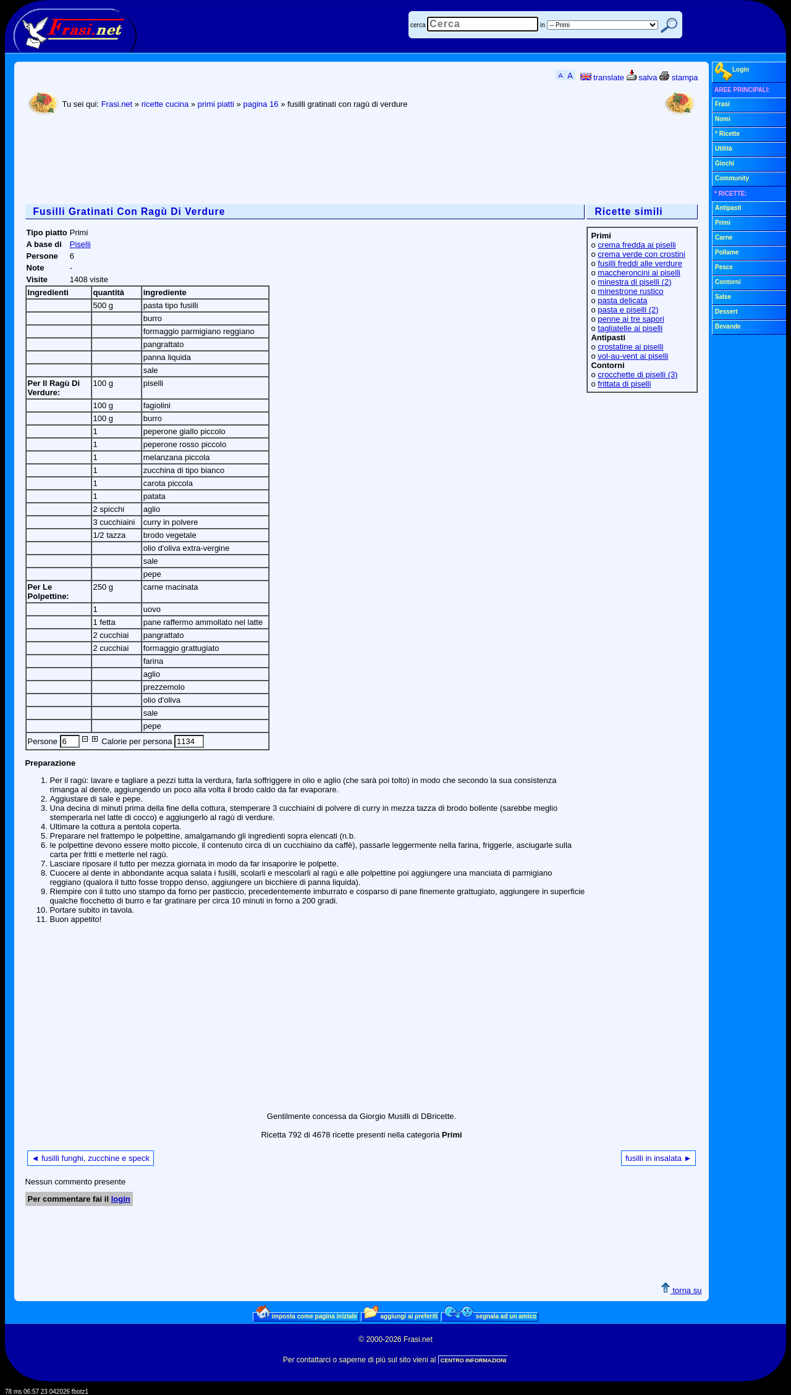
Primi (722, 222)
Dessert (726, 311)
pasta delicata (622, 300)
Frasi (722, 104)
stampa (678, 77)
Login (732, 71)
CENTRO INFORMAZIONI (474, 1360)
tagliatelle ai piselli (630, 328)
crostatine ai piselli (630, 346)
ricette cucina (165, 104)
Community (732, 178)
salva (642, 77)
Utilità (723, 148)
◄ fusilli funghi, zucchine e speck (91, 1158)
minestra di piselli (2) (634, 282)
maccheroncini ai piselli (639, 272)
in (542, 25)
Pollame (726, 252)
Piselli (80, 244)
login (120, 1199)
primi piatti (216, 104)
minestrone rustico (630, 291)
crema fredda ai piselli (636, 244)
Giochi (724, 163)
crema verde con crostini (641, 254)
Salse (723, 296)
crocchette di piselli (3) (637, 374)
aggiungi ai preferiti (401, 1316)
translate (602, 77)
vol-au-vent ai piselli (633, 356)
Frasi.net (117, 104)
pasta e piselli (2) (628, 309)
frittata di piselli (624, 383)
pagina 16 (260, 104)
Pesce (724, 267)
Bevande (728, 326)
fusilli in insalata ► (658, 1158)
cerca (417, 25)
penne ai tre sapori (631, 319)
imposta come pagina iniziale (306, 1316)
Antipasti (728, 207)
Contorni (728, 282)
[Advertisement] (250, 161)
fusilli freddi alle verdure (640, 263)
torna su (681, 1290)
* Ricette (727, 133)
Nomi (722, 118)
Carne (723, 237)
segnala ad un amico (490, 1316)
